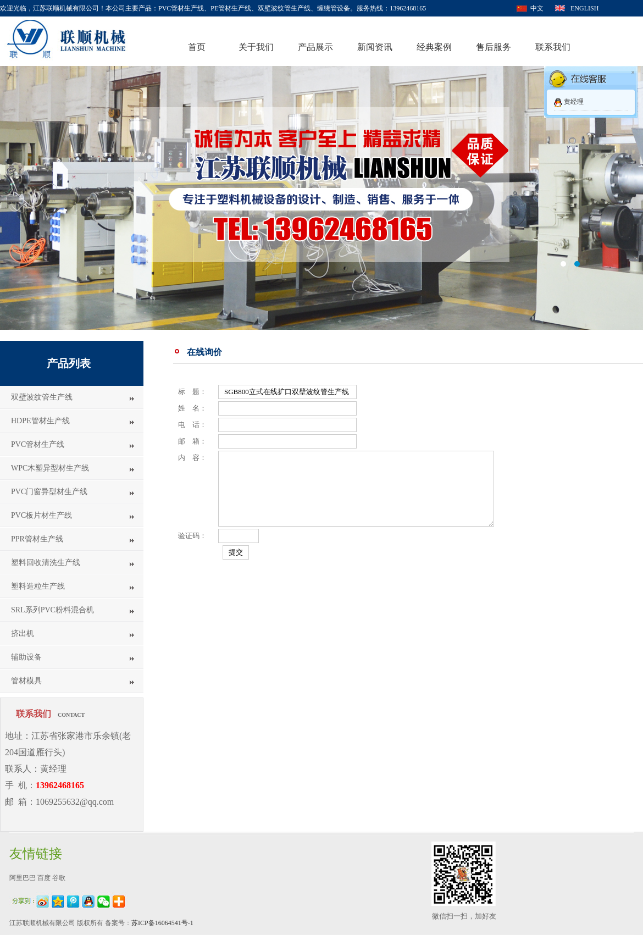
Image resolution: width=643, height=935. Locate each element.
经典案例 (434, 47)
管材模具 (26, 681)
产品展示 (315, 47)
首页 (197, 47)
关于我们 (256, 47)
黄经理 (574, 102)
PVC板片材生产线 (41, 515)
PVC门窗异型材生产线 (49, 492)
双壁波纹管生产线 (42, 397)
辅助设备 (26, 657)
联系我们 (552, 47)
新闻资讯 (374, 47)
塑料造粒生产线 (38, 586)
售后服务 (493, 47)
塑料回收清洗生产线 (45, 562)
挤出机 (22, 633)
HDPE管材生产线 (40, 421)
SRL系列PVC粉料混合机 (52, 610)
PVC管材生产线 (37, 444)
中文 (537, 8)
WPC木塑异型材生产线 (50, 468)
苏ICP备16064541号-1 (162, 923)
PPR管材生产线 (37, 539)
